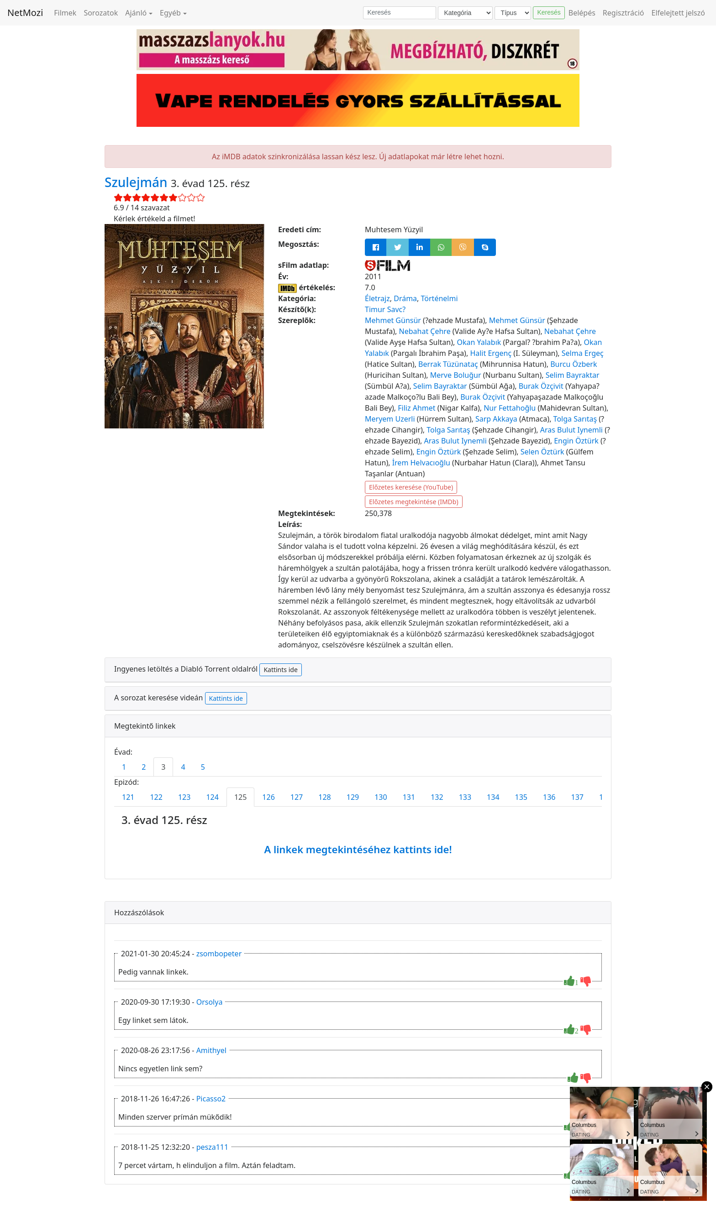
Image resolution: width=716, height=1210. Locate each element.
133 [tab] (465, 797)
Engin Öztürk (576, 441)
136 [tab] (549, 797)
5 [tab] (203, 767)
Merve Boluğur (455, 375)
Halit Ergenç (490, 353)
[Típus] (513, 13)
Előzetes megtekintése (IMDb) (413, 501)
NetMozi (25, 12)
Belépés (582, 13)
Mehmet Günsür (393, 320)
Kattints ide (280, 669)
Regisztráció (623, 13)
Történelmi (439, 298)
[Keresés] (399, 12)
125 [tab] (240, 797)
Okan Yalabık (479, 342)
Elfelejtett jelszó (678, 13)
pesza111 (212, 1147)
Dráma (405, 298)
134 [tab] (493, 797)
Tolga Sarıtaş (575, 419)
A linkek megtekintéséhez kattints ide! (358, 849)
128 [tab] (324, 797)
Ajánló (136, 13)
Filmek (65, 13)
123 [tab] (184, 797)
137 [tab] (577, 797)
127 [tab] (296, 797)
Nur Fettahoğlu (510, 408)
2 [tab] (144, 767)
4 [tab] (183, 767)
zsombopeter (219, 954)
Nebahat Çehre (425, 331)
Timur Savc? (385, 309)
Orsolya (209, 1002)
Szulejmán (138, 182)
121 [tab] (128, 797)
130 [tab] (380, 797)
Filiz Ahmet (416, 408)
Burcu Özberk (573, 364)
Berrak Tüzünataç (448, 364)
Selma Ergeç (583, 353)
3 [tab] (163, 767)
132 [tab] (437, 797)
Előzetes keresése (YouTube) (411, 487)
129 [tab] (353, 797)
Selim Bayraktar (573, 375)
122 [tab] (156, 797)
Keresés (548, 12)
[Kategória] (465, 13)
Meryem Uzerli (390, 419)
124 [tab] (212, 797)
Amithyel (211, 1050)
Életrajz (377, 298)
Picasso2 (211, 1099)
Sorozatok (101, 13)
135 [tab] (521, 797)
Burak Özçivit (541, 386)
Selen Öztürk (542, 452)
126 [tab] (268, 797)
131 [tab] (409, 797)
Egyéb (170, 13)
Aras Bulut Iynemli (571, 430)
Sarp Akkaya (496, 419)
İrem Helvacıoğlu (421, 463)
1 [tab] (124, 767)
